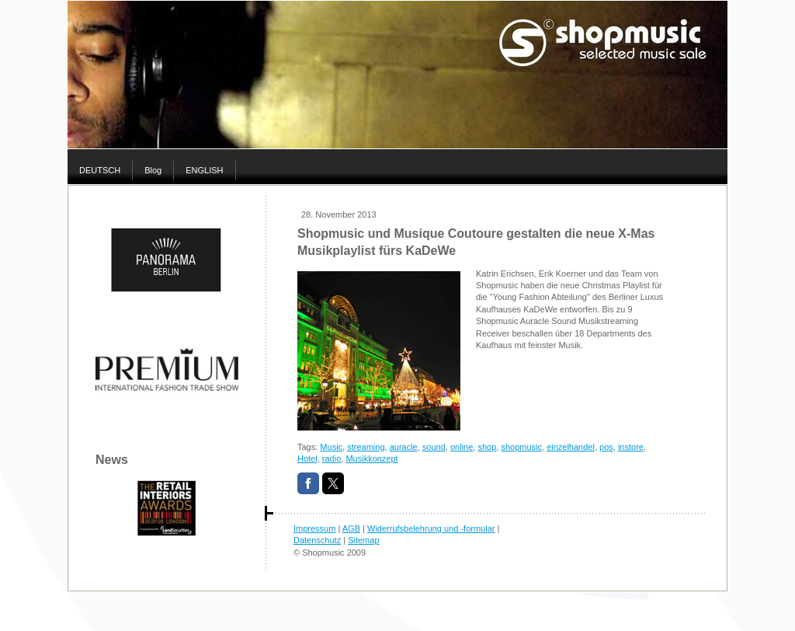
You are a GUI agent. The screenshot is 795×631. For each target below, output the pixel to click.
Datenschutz (317, 540)
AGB (351, 528)
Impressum (314, 528)
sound (434, 446)
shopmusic (521, 446)
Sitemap (363, 540)
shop (486, 446)
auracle (404, 446)
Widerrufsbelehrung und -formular (431, 528)
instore (631, 446)
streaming (365, 446)
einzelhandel (571, 446)
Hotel (307, 458)
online (461, 446)
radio (331, 458)
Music (331, 446)
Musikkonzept (371, 458)
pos (606, 446)
